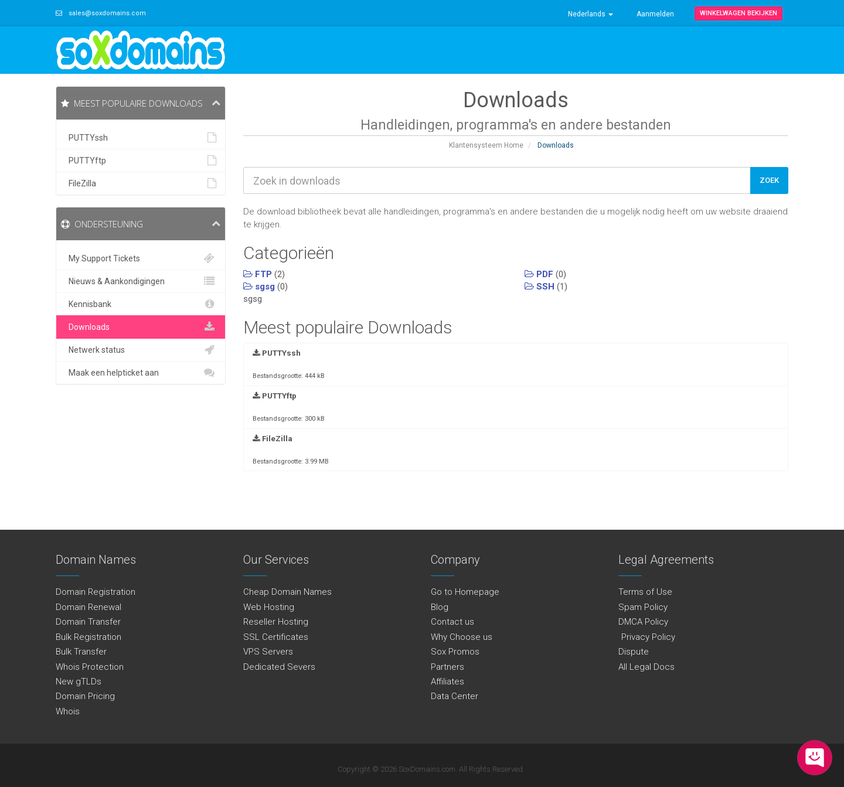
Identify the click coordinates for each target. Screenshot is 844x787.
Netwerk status (140, 350)
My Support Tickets (140, 258)
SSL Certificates (275, 637)
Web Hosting (268, 607)
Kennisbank (140, 304)
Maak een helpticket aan (140, 373)
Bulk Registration (88, 637)
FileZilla (140, 183)
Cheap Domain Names (287, 592)
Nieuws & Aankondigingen (140, 281)
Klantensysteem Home (486, 145)
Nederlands (590, 14)
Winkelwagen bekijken (738, 13)
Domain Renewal (88, 607)
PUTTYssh (140, 138)
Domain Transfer (88, 621)
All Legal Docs (646, 667)
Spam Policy (643, 607)
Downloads (140, 327)
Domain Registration (95, 592)
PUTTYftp (140, 161)
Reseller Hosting (275, 621)
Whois (68, 711)
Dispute (633, 651)
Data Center (454, 696)
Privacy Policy (646, 637)
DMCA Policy (643, 621)
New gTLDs (78, 681)
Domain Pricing (85, 696)
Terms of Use (645, 592)
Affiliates (447, 681)
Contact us (452, 621)
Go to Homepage (465, 592)
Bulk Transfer (81, 651)
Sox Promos (455, 651)
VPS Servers (268, 651)
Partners (447, 667)
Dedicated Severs (279, 667)
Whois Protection (90, 667)
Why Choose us (461, 637)
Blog (439, 607)
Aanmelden (655, 14)
